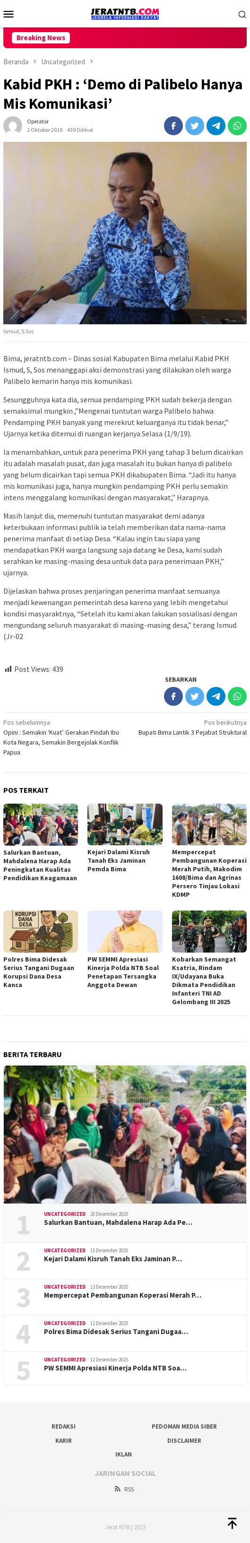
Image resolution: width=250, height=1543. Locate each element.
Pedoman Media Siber (184, 1426)
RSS (123, 1489)
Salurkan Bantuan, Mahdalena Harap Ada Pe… (118, 1222)
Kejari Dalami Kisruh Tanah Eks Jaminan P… (113, 1259)
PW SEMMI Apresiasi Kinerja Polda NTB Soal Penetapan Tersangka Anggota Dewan (123, 972)
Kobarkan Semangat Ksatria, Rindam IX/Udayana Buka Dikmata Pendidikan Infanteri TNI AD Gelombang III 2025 (204, 980)
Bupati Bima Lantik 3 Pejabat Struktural (188, 727)
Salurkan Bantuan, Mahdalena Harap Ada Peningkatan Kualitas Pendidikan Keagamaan (40, 865)
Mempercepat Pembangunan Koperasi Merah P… (122, 1295)
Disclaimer (184, 1441)
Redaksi (64, 1426)
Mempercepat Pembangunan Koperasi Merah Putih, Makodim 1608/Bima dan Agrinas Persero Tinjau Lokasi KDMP (209, 873)
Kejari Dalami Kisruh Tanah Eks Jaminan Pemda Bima (118, 860)
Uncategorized (65, 1214)
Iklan (123, 1454)
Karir (63, 1441)
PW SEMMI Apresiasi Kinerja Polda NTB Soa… (115, 1368)
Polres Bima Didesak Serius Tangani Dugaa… (116, 1331)
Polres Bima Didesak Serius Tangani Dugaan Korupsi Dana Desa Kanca (38, 972)
